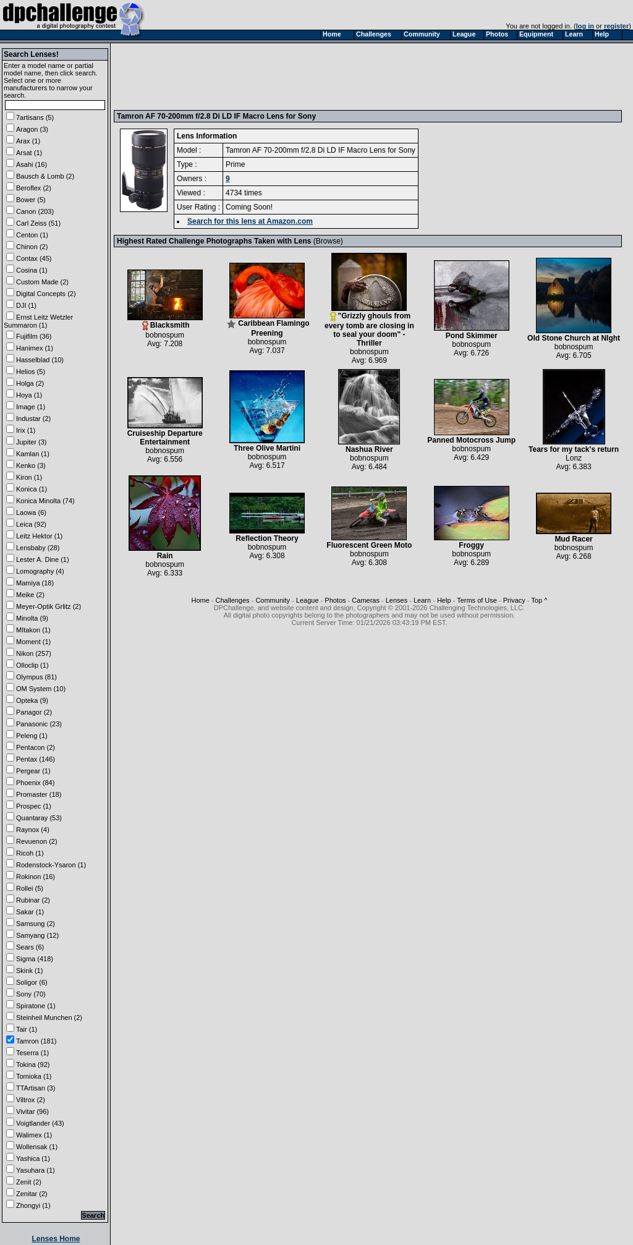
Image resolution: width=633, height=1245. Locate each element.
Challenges (233, 600)
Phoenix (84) (35, 782)
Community (272, 600)
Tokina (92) (32, 1064)
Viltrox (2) (30, 1099)
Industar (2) (33, 418)
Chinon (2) (32, 246)
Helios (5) (30, 371)
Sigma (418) (34, 958)
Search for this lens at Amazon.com (250, 221)
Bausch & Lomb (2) (45, 176)
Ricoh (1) (30, 853)
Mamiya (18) (35, 583)
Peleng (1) (32, 735)
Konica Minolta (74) (45, 500)
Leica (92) (31, 524)
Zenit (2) (28, 1182)
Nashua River (369, 446)
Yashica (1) (33, 1158)
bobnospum (164, 335)
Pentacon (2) (35, 747)
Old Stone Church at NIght (573, 334)
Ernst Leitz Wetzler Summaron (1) (38, 321)
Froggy (471, 542)
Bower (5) (31, 199)
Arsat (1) (29, 152)
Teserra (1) (32, 1052)
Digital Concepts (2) (46, 293)
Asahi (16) (31, 164)
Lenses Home (56, 1238)
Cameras (366, 600)
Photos (335, 600)
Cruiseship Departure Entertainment (165, 434)
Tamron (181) (36, 1041)
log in (585, 26)
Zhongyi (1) (33, 1205)
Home (200, 600)
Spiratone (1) (36, 1005)
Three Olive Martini (267, 445)
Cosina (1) (32, 270)
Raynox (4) (32, 829)
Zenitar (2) (32, 1193)
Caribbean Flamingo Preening (267, 325)
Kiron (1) (29, 477)
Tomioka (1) (33, 1076)
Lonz (574, 458)
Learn (422, 600)
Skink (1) (29, 970)
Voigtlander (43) (40, 1123)
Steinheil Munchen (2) (49, 1017)
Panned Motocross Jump (471, 436)
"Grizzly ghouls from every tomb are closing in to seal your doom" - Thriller (369, 326)
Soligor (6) (32, 982)
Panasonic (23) (39, 724)
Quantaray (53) (39, 818)
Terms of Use (477, 600)
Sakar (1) (30, 912)
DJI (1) (26, 305)
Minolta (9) (32, 618)
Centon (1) (32, 235)
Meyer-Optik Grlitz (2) (48, 606)
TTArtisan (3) (35, 1088)
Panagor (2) (34, 712)
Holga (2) (30, 383)
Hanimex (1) (34, 348)
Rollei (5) (29, 888)
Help (444, 600)
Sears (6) (30, 947)
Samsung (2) (35, 923)
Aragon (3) (32, 129)
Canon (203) (35, 211)
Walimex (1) (34, 1135)
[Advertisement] (342, 76)
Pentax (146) (35, 759)
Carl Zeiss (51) (38, 223)
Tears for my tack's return (574, 446)
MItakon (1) (33, 630)
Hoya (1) (29, 395)
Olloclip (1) (32, 665)
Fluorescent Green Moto (369, 542)
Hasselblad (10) (40, 359)
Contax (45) (33, 258)
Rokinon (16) (35, 876)
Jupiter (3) (31, 442)
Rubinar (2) (33, 900)
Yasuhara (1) (35, 1170)
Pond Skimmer (471, 332)
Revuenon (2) (36, 841)
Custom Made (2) (42, 282)
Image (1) (30, 406)
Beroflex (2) (33, 188)
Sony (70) (31, 994)
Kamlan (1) (32, 453)
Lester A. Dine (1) (42, 559)
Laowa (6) (31, 512)
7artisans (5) (35, 117)
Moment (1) (33, 641)
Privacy (514, 600)
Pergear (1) (33, 771)
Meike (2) (30, 594)
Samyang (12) (37, 935)
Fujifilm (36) (33, 336)
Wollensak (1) (36, 1146)
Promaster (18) (38, 794)
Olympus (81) (36, 677)
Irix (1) (25, 430)
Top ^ (539, 600)
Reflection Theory (267, 535)
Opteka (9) (32, 700)
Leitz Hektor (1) (39, 536)
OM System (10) (41, 688)
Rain (165, 552)
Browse (328, 241)
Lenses (396, 600)
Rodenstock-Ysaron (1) (51, 865)
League (307, 600)
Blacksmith (165, 321)
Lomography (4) (40, 571)
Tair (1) (26, 1029)
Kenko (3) (31, 465)
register (616, 26)
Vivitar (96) (32, 1111)
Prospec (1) (33, 806)
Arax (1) (28, 141)
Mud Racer (573, 535)
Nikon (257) (33, 653)
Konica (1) (31, 489)
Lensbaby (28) (37, 547)
